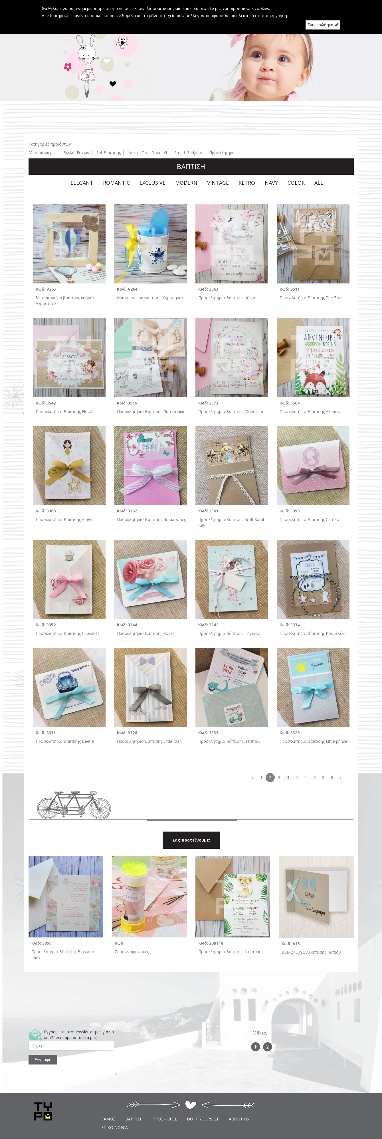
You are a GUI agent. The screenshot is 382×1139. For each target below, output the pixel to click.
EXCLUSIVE (152, 182)
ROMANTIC (116, 182)
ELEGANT (81, 182)
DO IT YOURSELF (203, 1119)
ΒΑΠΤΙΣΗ (134, 1119)
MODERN (186, 182)
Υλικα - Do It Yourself (147, 152)
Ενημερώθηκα (323, 24)
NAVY (271, 182)
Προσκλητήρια (222, 152)
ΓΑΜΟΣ (108, 1119)
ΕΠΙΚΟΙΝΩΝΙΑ (114, 1127)
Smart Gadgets (188, 152)
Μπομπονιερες (42, 152)
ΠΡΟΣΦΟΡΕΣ (164, 1119)
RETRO (247, 182)
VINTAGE (218, 182)
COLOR (296, 182)
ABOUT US (239, 1119)
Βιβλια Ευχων (76, 152)
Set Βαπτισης (108, 152)
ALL (318, 182)
